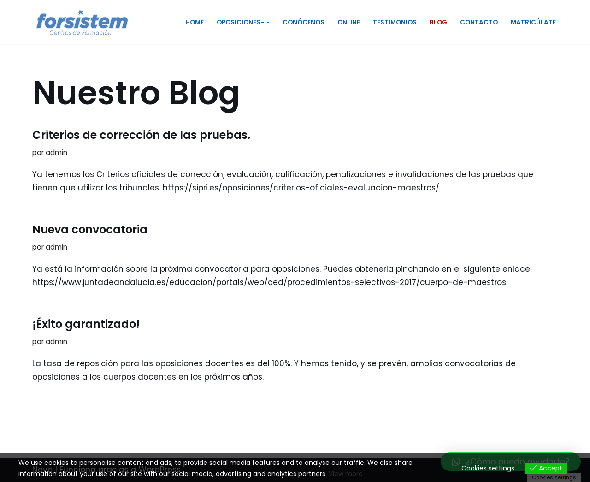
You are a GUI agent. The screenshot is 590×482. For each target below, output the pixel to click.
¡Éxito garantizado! (86, 324)
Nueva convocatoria (90, 229)
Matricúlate (533, 22)
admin (56, 152)
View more (346, 473)
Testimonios (395, 22)
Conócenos (303, 22)
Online (348, 22)
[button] (268, 22)
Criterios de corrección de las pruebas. (141, 135)
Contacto (479, 22)
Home (194, 22)
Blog (438, 22)
